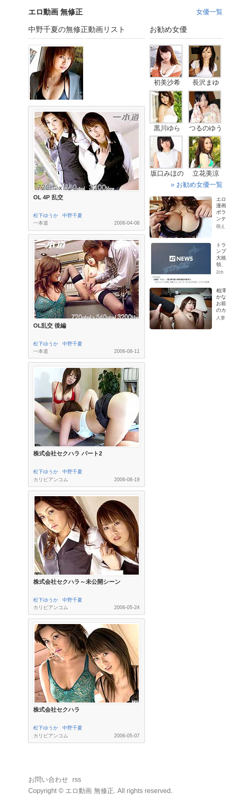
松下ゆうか (45, 215)
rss (76, 779)
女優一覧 (209, 11)
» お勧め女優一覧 (197, 184)
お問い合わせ (48, 779)
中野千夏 (72, 215)
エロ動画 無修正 (55, 12)
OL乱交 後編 (49, 325)
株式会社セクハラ (56, 709)
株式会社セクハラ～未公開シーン (77, 581)
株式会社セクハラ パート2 (67, 453)
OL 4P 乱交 (48, 197)
